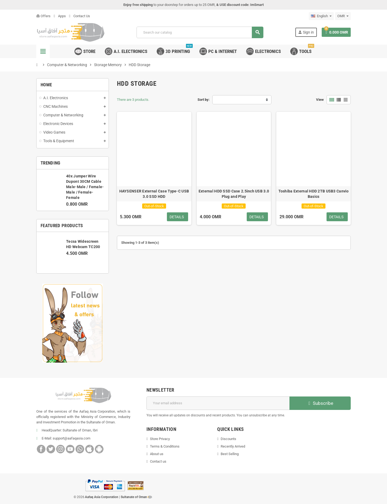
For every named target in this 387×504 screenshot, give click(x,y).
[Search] (200, 32)
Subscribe (320, 403)
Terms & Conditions (165, 446)
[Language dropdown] (321, 16)
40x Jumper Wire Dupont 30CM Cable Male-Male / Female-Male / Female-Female (85, 187)
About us (156, 454)
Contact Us (79, 16)
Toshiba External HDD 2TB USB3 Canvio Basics (313, 194)
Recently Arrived (233, 446)
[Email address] (218, 403)
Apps (60, 16)
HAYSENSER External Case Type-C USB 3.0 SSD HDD (154, 194)
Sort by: (204, 100)
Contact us (158, 461)
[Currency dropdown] (343, 16)
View (320, 100)
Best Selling (230, 454)
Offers (43, 16)
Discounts (228, 439)
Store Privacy (160, 439)
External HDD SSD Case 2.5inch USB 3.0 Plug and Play (234, 194)
